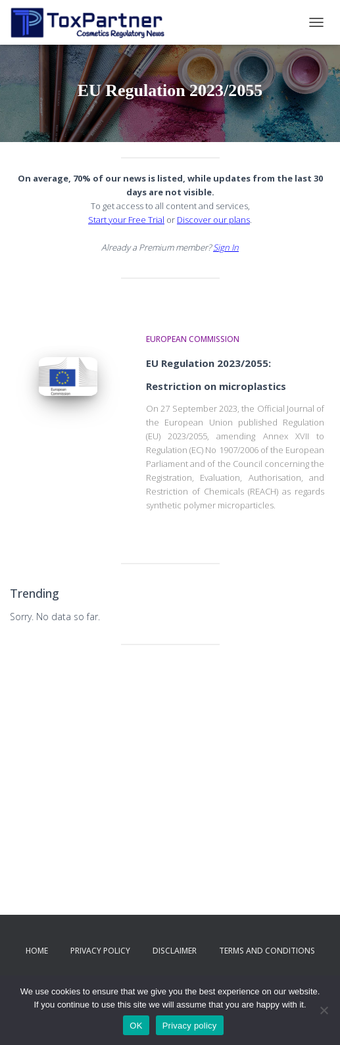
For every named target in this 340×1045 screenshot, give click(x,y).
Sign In (226, 247)
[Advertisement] (170, 757)
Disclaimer (175, 950)
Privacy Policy (100, 950)
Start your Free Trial (126, 220)
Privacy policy (189, 1026)
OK (136, 1026)
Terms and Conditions (267, 950)
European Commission (192, 339)
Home (37, 950)
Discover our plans (213, 220)
